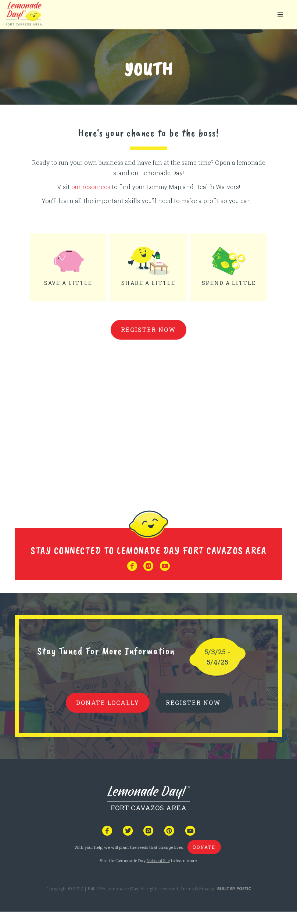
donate (204, 847)
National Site (158, 860)
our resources (91, 187)
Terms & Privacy (197, 889)
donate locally (107, 702)
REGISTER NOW (193, 702)
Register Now (148, 329)
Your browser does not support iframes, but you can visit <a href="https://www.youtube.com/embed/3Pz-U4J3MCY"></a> (148, 418)
